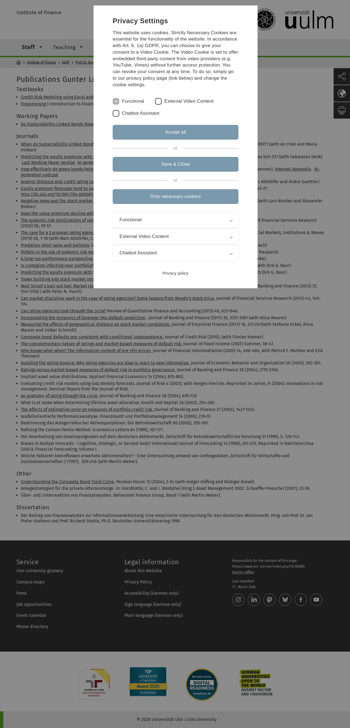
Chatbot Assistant (141, 113)
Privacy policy (175, 273)
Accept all (175, 132)
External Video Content (189, 101)
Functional (134, 101)
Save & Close (175, 164)
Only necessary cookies (175, 196)
